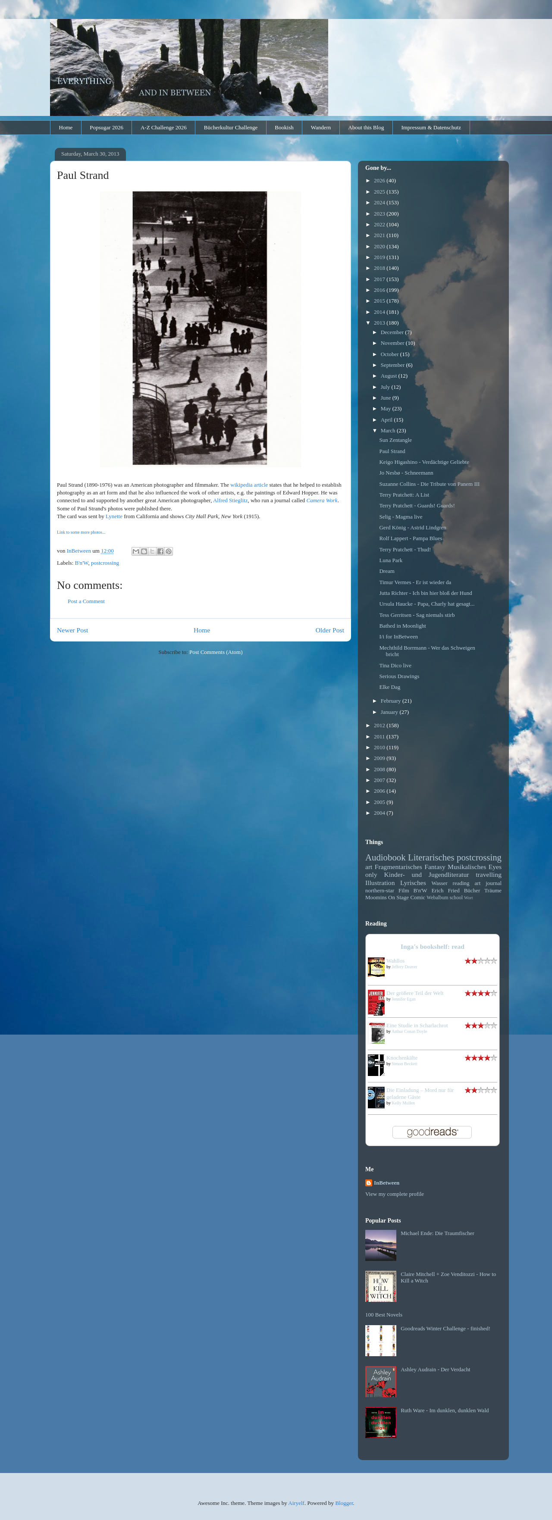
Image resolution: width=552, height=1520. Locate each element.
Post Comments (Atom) (216, 652)
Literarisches (431, 857)
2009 (380, 758)
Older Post (330, 630)
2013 (380, 322)
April (387, 419)
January (390, 712)
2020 (380, 246)
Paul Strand (392, 451)
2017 (380, 279)
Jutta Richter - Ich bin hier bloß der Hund (425, 593)
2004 (380, 813)
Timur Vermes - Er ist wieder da (415, 582)
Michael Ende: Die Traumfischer (437, 1233)
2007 (380, 780)
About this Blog (366, 127)
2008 (380, 769)
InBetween (386, 1182)
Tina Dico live (395, 665)
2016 (380, 290)
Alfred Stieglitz (230, 500)
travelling (489, 874)
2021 (380, 235)
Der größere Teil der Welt (415, 993)
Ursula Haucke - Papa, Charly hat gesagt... (426, 603)
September (393, 365)
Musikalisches (467, 866)
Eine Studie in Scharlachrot (417, 1025)
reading (461, 883)
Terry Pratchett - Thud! (405, 549)
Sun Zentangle (395, 440)
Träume (493, 890)
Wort (468, 897)
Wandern (321, 127)
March (389, 430)
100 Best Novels (383, 1314)
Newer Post (72, 630)
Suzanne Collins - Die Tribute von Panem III (429, 484)
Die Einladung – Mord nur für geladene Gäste (420, 1093)
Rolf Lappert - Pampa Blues (410, 538)
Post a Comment (86, 601)
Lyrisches (413, 882)
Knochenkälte (401, 1057)
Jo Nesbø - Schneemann (406, 472)
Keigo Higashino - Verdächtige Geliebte (424, 462)
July (386, 387)
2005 (380, 802)
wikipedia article (249, 485)
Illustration (380, 882)
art (368, 866)
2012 (380, 725)
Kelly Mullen (403, 1103)
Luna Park (390, 560)
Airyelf (296, 1503)
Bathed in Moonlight (402, 625)
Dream (386, 571)
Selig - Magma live (400, 516)
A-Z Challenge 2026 (164, 127)
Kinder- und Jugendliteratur (426, 874)
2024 (380, 202)
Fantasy (434, 866)
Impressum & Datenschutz (431, 127)
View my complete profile (394, 1194)
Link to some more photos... (81, 532)
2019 (380, 257)
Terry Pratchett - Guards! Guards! (417, 505)
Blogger (344, 1503)
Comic (417, 897)
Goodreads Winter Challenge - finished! (445, 1328)
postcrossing (105, 563)
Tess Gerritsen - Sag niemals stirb (417, 615)
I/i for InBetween (398, 636)
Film (403, 890)
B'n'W (81, 563)
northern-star (379, 890)
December (393, 332)
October (390, 354)
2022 (380, 224)
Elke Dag (389, 687)
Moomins (376, 897)
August (389, 375)
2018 (380, 268)
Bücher (472, 890)
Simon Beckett (404, 1063)
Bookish (284, 127)
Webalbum (437, 898)
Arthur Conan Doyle (409, 1031)
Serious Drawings (399, 676)
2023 (380, 213)
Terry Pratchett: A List (404, 494)
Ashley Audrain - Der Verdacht (435, 1369)
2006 (380, 791)
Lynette (114, 516)
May (386, 408)
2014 (380, 312)
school (456, 898)
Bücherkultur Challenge (231, 127)
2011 (380, 736)
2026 (380, 180)
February (391, 700)
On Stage (398, 897)
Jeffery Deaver (404, 966)
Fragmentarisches (398, 866)
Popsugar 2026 (106, 127)
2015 (380, 300)
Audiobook (385, 857)
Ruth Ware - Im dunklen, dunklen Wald (445, 1410)
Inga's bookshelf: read (432, 946)
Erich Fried (445, 890)
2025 (380, 191)
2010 (380, 747)
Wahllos (395, 960)
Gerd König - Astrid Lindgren (412, 527)
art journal (488, 883)
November (393, 343)
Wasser (439, 883)
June (386, 397)
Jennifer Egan (404, 999)
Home (66, 127)
